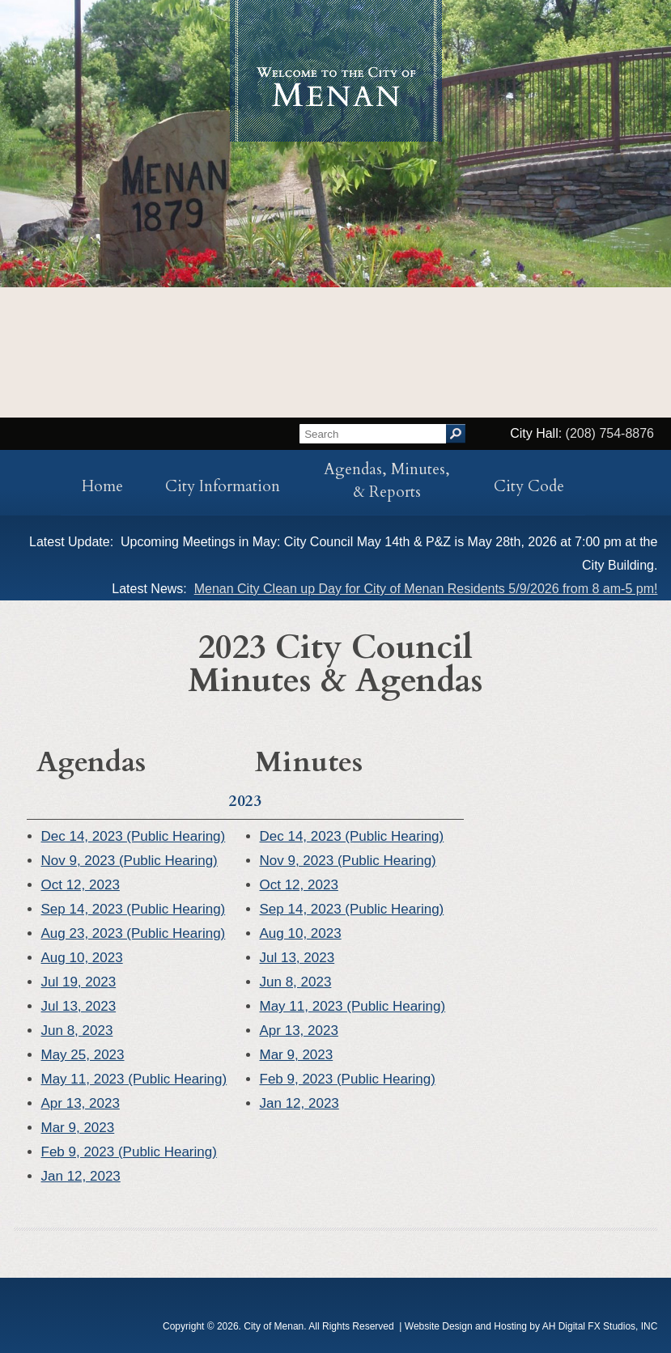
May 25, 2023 (83, 1054)
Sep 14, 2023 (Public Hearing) (133, 909)
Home (102, 486)
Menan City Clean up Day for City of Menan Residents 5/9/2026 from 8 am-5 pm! (426, 589)
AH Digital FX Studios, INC (600, 1326)
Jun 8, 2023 (77, 1030)
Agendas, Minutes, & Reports (387, 481)
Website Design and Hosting (466, 1326)
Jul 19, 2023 (79, 982)
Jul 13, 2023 (79, 1006)
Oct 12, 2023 (80, 885)
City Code (529, 486)
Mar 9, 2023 (78, 1127)
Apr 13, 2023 (80, 1103)
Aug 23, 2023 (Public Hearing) (133, 933)
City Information (222, 486)
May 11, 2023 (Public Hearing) (134, 1079)
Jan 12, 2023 (81, 1176)
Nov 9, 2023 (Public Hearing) (129, 860)
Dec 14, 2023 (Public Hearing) (133, 836)
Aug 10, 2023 (82, 957)
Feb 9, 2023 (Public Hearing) (129, 1152)
